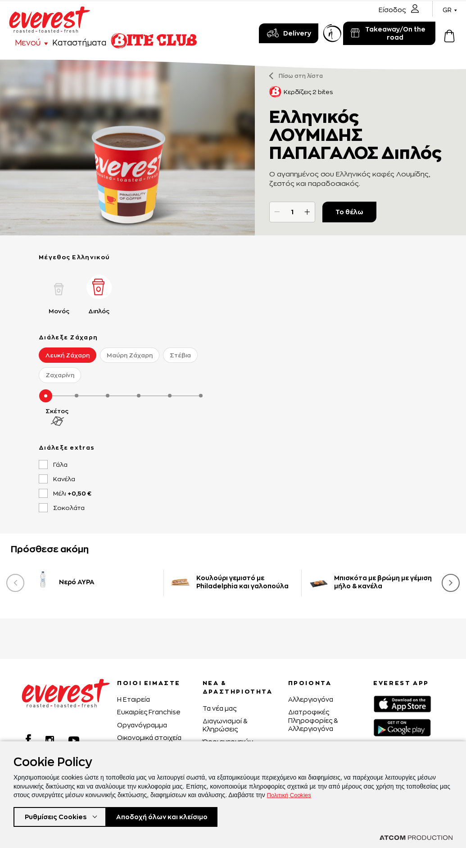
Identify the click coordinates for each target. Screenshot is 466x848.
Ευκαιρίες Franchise (149, 711)
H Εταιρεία (133, 699)
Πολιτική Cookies (291, 793)
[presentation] (15, 583)
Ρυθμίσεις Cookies (57, 816)
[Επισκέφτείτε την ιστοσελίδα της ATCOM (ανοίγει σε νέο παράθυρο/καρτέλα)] (416, 837)
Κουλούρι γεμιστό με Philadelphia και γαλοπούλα (242, 581)
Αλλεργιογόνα (310, 699)
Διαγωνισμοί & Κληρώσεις (225, 724)
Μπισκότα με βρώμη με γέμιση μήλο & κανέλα (383, 581)
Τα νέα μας (219, 708)
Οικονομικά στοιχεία (149, 737)
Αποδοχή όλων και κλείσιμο (176, 816)
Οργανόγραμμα (142, 725)
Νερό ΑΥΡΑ (77, 581)
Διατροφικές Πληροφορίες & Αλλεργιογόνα (313, 719)
